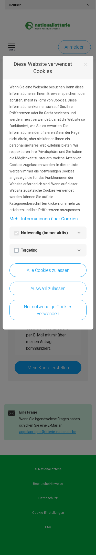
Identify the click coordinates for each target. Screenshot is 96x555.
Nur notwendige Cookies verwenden (48, 310)
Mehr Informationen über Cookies (43, 218)
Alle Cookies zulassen (48, 270)
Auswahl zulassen (48, 288)
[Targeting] (79, 250)
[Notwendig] (79, 232)
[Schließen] (86, 64)
